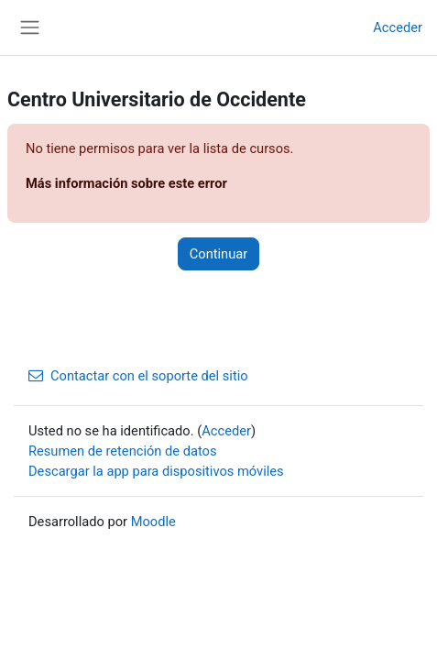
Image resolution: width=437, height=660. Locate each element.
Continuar (218, 254)
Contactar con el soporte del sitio (138, 376)
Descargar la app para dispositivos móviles (156, 471)
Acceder (397, 27)
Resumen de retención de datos (122, 451)
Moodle (153, 521)
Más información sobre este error (126, 183)
